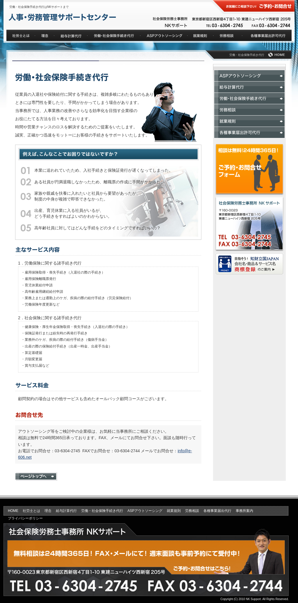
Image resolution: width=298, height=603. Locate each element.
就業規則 (174, 511)
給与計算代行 (66, 511)
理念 (48, 511)
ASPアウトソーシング (144, 511)
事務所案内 (244, 511)
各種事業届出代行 (217, 511)
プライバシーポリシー (25, 518)
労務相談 (192, 511)
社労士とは (31, 511)
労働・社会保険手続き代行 (102, 511)
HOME (13, 511)
